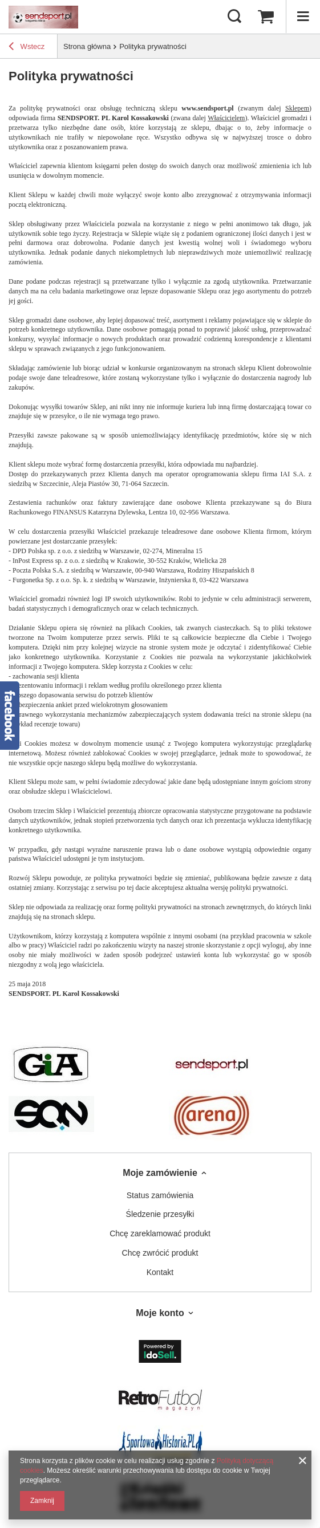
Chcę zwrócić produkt (160, 1252)
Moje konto (160, 1313)
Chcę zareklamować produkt (160, 1233)
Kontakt (160, 1272)
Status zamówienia (160, 1195)
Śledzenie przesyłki (160, 1214)
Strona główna (87, 46)
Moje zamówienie (160, 1173)
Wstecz (26, 48)
